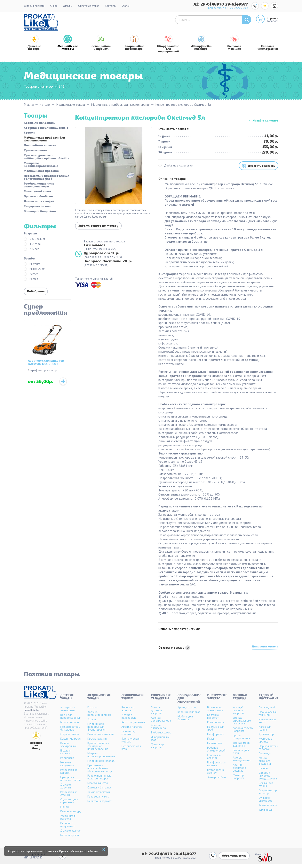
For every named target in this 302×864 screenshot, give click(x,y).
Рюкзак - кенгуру (70, 811)
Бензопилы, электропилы (215, 709)
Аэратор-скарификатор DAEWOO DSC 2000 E (46, 362)
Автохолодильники (133, 722)
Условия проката (34, 5)
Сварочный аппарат (214, 756)
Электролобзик (216, 777)
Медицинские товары (71, 105)
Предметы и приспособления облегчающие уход (46, 177)
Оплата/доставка (88, 5)
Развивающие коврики (69, 771)
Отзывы (67, 5)
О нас (53, 5)
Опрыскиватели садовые (268, 747)
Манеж (64, 806)
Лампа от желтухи (39, 201)
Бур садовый (267, 707)
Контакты (110, 5)
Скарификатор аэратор (268, 792)
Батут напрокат (69, 835)
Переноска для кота (131, 747)
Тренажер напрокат (157, 746)
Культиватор (266, 734)
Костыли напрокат (39, 123)
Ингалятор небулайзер (67, 824)
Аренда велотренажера (161, 719)
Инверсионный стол (160, 738)
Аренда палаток (131, 726)
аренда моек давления (241, 744)
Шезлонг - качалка (66, 752)
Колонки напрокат (188, 711)
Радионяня (67, 757)
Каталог (45, 105)
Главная (29, 105)
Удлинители (266, 809)
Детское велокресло (128, 716)
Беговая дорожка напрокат (156, 710)
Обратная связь (234, 856)
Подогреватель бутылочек (70, 728)
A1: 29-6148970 (209, 4)
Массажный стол (37, 191)
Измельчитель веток (267, 721)
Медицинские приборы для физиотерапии (120, 105)
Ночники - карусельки (67, 764)
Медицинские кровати (41, 171)
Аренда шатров (187, 707)
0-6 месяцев (35, 239)
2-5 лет (31, 249)
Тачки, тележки (268, 805)
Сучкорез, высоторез (265, 799)
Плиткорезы (214, 743)
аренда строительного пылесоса (242, 720)
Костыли (92, 707)
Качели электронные (68, 744)
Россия (31, 279)
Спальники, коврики (128, 732)
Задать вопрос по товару (98, 226)
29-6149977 (236, 4)
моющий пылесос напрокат (238, 710)
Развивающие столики (69, 793)
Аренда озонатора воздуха (239, 767)
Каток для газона (265, 728)
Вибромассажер (161, 732)
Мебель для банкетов (185, 718)
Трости (29, 133)
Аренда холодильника (242, 759)
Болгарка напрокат (213, 716)
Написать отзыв (265, 647)
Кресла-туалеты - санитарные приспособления (46, 157)
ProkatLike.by (31, 710)
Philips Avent (34, 269)
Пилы (210, 738)
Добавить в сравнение (175, 165)
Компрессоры (215, 722)
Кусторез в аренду (265, 740)
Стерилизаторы (69, 734)
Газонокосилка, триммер (268, 713)
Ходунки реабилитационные (46, 128)
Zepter (31, 274)
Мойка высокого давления (265, 760)
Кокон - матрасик (70, 738)
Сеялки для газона (266, 784)
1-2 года (32, 244)
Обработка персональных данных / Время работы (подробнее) (53, 851)
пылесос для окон (241, 751)
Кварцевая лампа (37, 206)
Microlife (32, 264)
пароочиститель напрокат (243, 729)
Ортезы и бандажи (38, 196)
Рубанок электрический (216, 749)
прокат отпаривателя (241, 737)
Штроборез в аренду (215, 771)
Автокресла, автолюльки (67, 709)
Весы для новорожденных (70, 716)
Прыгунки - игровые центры (70, 778)
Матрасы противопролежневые (41, 165)
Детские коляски (70, 830)
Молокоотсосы (69, 722)
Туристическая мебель (130, 740)
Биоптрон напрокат (40, 211)
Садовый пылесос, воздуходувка (268, 775)
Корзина (272, 18)
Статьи (125, 5)
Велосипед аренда (128, 709)
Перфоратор (215, 734)
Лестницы (265, 753)
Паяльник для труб (215, 728)
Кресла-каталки (36, 150)
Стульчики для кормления (69, 801)
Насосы (263, 768)
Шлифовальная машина (216, 764)
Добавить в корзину (261, 166)
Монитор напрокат (238, 776)
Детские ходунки (65, 786)
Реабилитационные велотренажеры (39, 185)
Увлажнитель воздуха (68, 817)
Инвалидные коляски (40, 145)
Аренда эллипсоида (158, 726)
